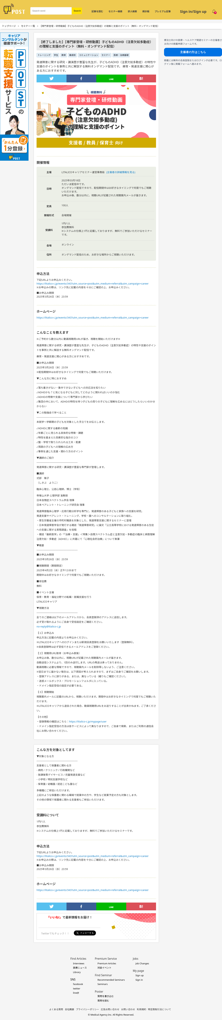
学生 (56, 55)
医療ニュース (80, 967)
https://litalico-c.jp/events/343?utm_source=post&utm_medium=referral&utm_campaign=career (93, 283)
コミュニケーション (88, 55)
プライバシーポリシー (87, 1009)
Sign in (139, 979)
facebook (78, 984)
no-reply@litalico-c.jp (49, 626)
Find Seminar (103, 975)
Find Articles (78, 959)
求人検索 (132, 11)
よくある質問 (56, 1009)
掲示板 (145, 11)
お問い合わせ (128, 1009)
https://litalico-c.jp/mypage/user (88, 721)
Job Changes (142, 963)
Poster (99, 991)
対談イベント (104, 967)
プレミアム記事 (163, 11)
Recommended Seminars (111, 979)
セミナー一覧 (28, 26)
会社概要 (69, 1009)
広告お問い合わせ (110, 1009)
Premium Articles (107, 963)
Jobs (135, 959)
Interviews (78, 963)
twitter (76, 988)
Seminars (103, 984)
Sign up (140, 975)
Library (77, 972)
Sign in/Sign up (193, 11)
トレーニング (44, 55)
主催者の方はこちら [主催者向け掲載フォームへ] (193, 52)
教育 (64, 55)
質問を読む (103, 1000)
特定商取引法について (159, 1009)
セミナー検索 (115, 11)
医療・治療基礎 (121, 55)
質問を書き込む (106, 996)
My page (138, 971)
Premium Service (106, 959)
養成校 (72, 55)
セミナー (106, 55)
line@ (76, 992)
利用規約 (141, 1009)
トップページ (9, 26)
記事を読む (97, 11)
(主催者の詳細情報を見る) (120, 172)
